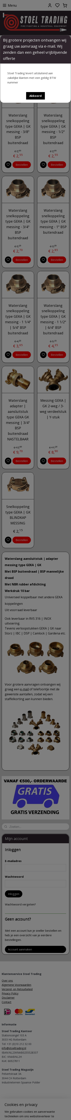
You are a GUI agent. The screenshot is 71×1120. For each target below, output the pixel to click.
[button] (35, 96)
